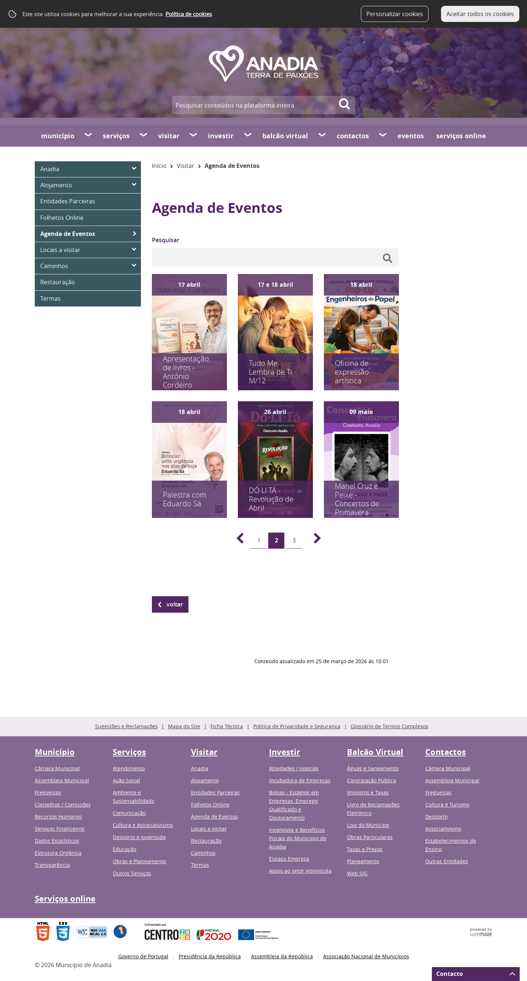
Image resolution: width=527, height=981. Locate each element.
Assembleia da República (282, 956)
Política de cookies (188, 14)
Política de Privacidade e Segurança (296, 726)
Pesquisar (165, 240)
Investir (220, 135)
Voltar (175, 604)
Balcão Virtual (285, 135)
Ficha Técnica (226, 726)
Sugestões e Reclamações (126, 726)
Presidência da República (210, 956)
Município (57, 135)
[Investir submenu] (248, 136)
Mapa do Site (184, 726)
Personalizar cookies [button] (394, 14)
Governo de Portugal (143, 956)
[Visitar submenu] (194, 136)
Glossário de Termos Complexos (390, 726)
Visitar (168, 135)
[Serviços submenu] (144, 136)
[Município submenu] (89, 136)
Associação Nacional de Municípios (366, 956)
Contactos (353, 135)
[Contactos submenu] (383, 136)
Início (159, 166)
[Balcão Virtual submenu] (322, 136)
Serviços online (461, 135)
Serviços (116, 135)
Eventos (410, 135)
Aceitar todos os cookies (480, 14)
